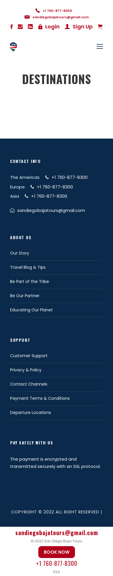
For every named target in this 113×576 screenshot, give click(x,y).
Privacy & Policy (26, 370)
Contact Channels (28, 384)
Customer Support (29, 356)
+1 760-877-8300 (56, 563)
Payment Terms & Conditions (40, 398)
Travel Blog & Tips (28, 267)
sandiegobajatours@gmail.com (56, 532)
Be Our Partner (24, 296)
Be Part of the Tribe (29, 281)
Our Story (19, 253)
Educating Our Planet (31, 310)
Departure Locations (30, 412)
